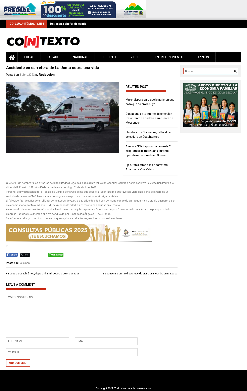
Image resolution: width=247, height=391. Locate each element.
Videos (136, 57)
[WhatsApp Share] (56, 255)
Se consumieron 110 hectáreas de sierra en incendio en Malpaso (140, 273)
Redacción (47, 75)
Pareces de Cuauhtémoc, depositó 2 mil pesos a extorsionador (42, 273)
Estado (53, 57)
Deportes (109, 57)
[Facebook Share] (12, 255)
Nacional (80, 57)
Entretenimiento (169, 57)
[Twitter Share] (25, 255)
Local (29, 57)
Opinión (203, 57)
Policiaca (24, 263)
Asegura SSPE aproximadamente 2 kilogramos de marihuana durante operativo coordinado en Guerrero (148, 151)
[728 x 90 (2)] (79, 241)
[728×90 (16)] (73, 17)
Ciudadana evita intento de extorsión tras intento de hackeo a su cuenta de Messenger (149, 118)
